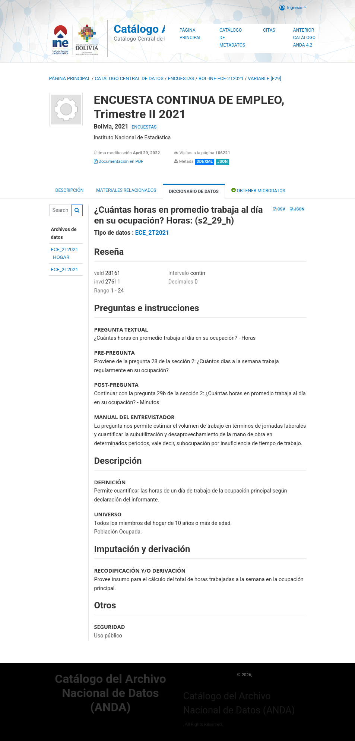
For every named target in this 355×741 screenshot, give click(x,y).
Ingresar (291, 7)
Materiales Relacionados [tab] (126, 190)
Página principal (70, 78)
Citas (269, 30)
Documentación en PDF (118, 161)
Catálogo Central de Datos (129, 78)
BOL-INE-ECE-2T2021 (221, 78)
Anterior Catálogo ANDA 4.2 (304, 38)
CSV (279, 209)
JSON (297, 209)
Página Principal (191, 34)
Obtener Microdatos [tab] (258, 190)
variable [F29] (264, 78)
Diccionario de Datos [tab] (194, 191)
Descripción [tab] (70, 190)
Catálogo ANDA (152, 28)
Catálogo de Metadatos (232, 38)
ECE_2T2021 (64, 269)
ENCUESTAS (181, 78)
